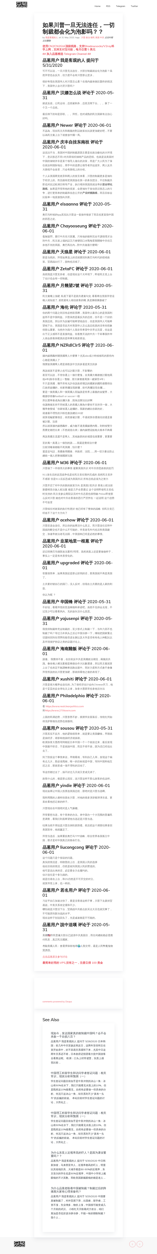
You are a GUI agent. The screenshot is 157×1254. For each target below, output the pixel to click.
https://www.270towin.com (60, 710)
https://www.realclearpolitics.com (65, 706)
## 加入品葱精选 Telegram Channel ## (67, 54)
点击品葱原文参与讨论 (55, 956)
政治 (88, 37)
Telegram (120, 6)
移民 (93, 37)
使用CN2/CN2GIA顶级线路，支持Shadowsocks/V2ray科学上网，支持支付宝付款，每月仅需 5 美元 (78, 47)
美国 (97, 37)
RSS (108, 6)
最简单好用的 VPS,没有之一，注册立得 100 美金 (73, 962)
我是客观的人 (51, 37)
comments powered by (57, 1001)
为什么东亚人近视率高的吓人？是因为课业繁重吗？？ (78, 1154)
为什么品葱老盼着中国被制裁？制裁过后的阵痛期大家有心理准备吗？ (78, 1189)
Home (98, 6)
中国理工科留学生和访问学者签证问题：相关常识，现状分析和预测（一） (78, 1074)
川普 (83, 37)
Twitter (134, 6)
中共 (102, 37)
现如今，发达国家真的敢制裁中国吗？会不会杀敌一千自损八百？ (78, 1034)
